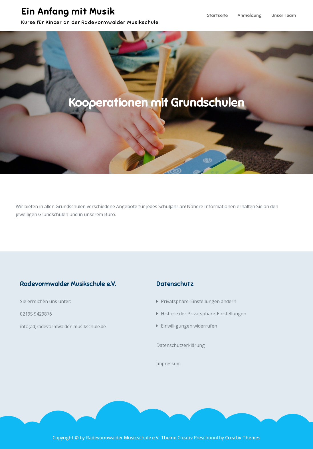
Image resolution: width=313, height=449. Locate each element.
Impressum (168, 363)
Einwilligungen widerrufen (189, 326)
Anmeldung (249, 15)
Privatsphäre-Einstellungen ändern (198, 301)
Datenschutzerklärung (180, 345)
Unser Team (283, 15)
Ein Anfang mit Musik (68, 11)
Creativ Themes (243, 437)
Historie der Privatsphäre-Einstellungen (203, 313)
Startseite (217, 15)
